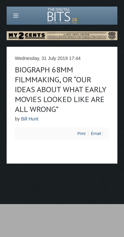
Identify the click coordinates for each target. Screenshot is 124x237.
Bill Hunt (29, 118)
